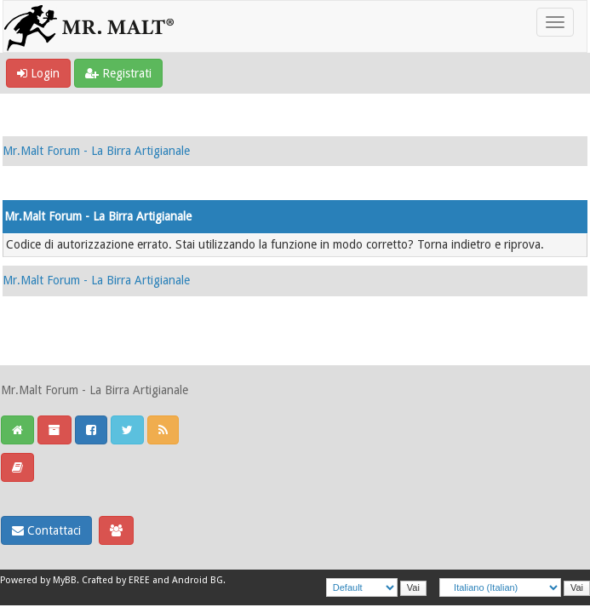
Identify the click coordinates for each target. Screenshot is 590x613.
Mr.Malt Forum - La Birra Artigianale (96, 151)
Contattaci (46, 530)
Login (38, 73)
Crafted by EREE (116, 580)
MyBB (65, 580)
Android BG (197, 580)
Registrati (118, 73)
